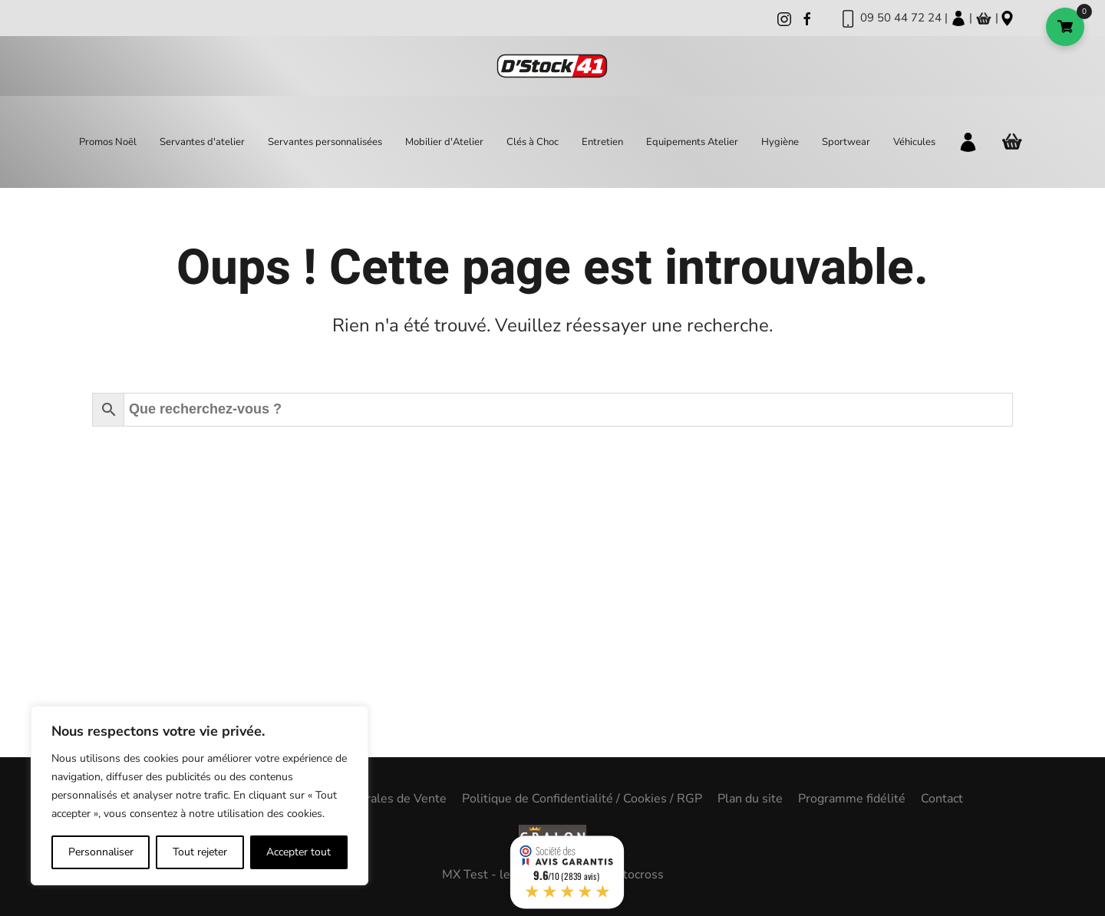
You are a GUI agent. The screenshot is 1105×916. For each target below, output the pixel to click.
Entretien (602, 142)
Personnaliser (101, 852)
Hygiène (780, 142)
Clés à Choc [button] (532, 142)
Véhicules (914, 142)
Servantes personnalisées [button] (325, 142)
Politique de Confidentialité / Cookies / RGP (582, 798)
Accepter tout (298, 852)
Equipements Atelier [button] (692, 142)
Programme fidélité (851, 798)
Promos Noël (108, 142)
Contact (942, 798)
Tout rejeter (200, 852)
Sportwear (846, 142)
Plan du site (750, 798)
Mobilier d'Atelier (444, 142)
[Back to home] (552, 66)
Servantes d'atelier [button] (202, 142)
